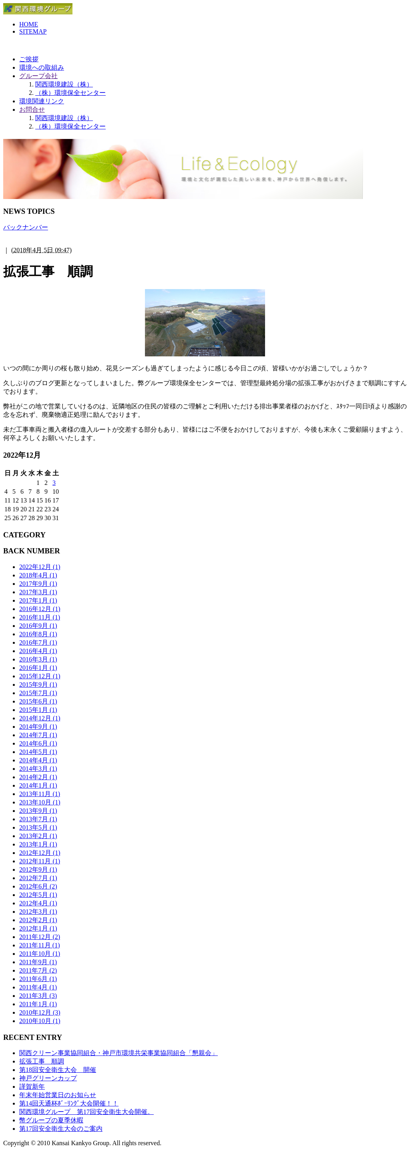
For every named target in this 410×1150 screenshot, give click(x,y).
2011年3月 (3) (38, 995)
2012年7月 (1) (38, 878)
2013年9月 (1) (38, 810)
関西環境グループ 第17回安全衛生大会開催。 (86, 1111)
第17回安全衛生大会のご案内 (60, 1128)
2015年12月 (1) (39, 676)
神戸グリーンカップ (48, 1078)
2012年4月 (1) (38, 903)
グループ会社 (38, 75)
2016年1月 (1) (38, 667)
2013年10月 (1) (39, 802)
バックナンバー (25, 227)
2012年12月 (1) (39, 852)
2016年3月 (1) (38, 659)
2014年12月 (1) (39, 718)
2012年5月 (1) (38, 894)
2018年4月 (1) (38, 575)
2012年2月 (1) (38, 920)
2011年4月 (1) (38, 987)
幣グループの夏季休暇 (51, 1120)
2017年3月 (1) (38, 592)
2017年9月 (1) (38, 583)
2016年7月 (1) (38, 642)
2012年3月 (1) (38, 911)
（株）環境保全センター (70, 92)
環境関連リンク (41, 101)
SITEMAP (32, 31)
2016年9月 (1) (38, 625)
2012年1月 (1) (38, 928)
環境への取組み (41, 67)
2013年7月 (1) (38, 819)
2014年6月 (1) (38, 743)
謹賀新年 (32, 1086)
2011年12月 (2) (39, 936)
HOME (28, 24)
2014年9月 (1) (38, 726)
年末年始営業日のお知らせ (57, 1095)
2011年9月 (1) (38, 962)
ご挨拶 (28, 59)
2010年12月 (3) (39, 1012)
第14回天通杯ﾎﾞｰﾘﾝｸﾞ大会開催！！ (69, 1103)
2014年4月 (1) (38, 760)
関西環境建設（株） (64, 84)
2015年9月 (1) (38, 684)
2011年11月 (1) (39, 945)
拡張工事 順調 (41, 1061)
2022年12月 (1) (39, 566)
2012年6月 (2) (38, 886)
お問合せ (32, 109)
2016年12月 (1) (39, 608)
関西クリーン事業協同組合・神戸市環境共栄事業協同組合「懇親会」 (118, 1052)
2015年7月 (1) (38, 693)
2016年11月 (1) (39, 617)
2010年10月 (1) (39, 1020)
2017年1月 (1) (38, 600)
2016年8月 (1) (38, 634)
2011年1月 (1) (38, 1004)
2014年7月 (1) (38, 735)
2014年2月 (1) (38, 777)
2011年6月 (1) (38, 978)
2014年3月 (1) (38, 768)
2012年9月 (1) (38, 869)
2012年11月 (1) (39, 861)
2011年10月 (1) (39, 953)
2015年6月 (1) (38, 701)
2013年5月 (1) (38, 827)
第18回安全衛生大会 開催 (57, 1069)
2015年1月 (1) (38, 709)
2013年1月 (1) (38, 844)
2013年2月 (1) (38, 835)
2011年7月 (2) (38, 970)
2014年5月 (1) (38, 751)
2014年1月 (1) (38, 785)
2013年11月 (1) (39, 793)
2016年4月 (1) (38, 650)
